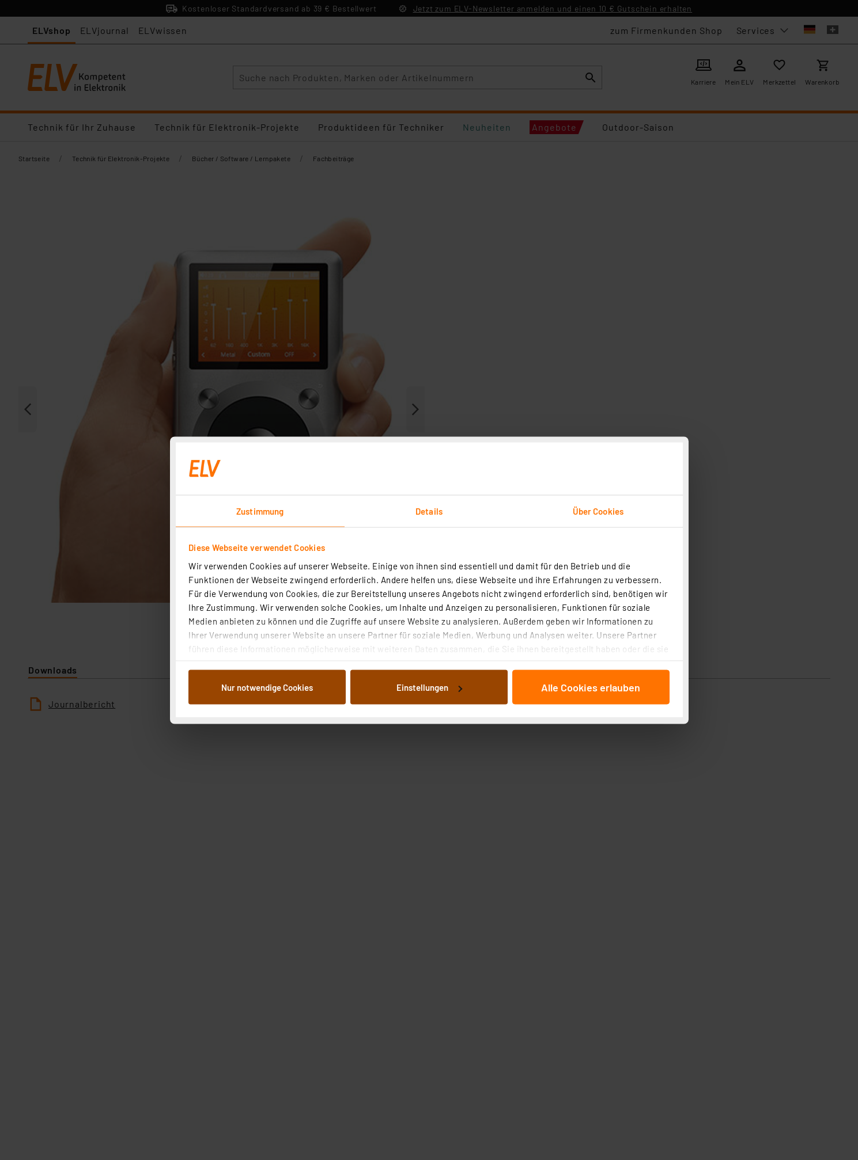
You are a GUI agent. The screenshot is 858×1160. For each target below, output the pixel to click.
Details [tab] (429, 510)
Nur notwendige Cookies (267, 687)
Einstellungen (429, 687)
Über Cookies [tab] (598, 510)
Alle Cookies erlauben (590, 687)
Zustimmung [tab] (260, 510)
